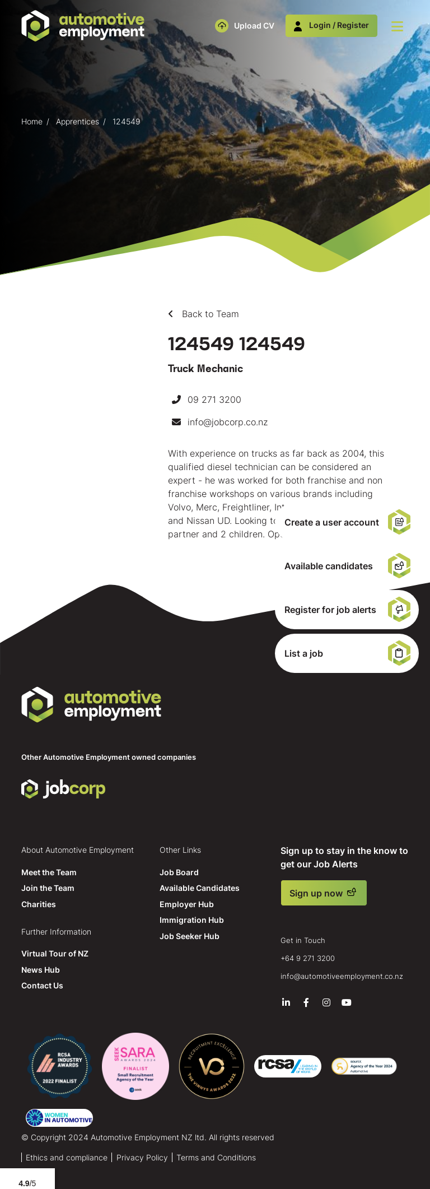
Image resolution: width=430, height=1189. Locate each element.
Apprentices (77, 121)
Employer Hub (187, 904)
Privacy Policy (142, 1157)
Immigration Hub (192, 920)
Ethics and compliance (67, 1157)
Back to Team (209, 313)
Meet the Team (49, 872)
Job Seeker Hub (189, 936)
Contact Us (42, 985)
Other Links (180, 849)
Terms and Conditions (216, 1157)
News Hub (40, 969)
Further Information (56, 931)
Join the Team (47, 888)
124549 (127, 121)
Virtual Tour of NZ (54, 953)
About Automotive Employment (77, 849)
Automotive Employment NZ (91, 704)
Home (32, 121)
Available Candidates (200, 888)
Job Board (179, 872)
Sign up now (316, 893)
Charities (38, 904)
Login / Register (331, 25)
